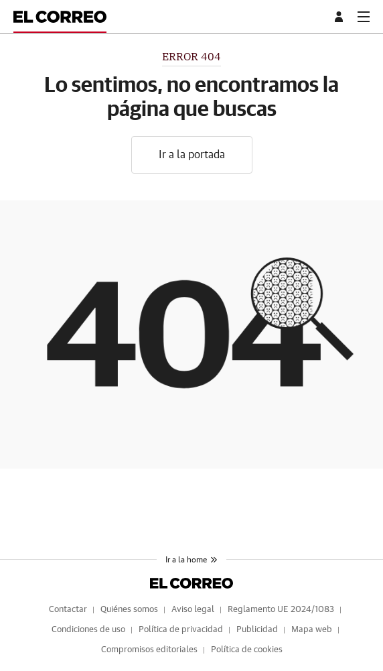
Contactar (68, 609)
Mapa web (311, 629)
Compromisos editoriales (149, 650)
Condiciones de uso (88, 629)
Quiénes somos (129, 609)
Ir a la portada (192, 154)
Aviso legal (192, 609)
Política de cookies (247, 650)
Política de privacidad (181, 629)
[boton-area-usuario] (341, 16)
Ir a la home (191, 560)
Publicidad (257, 629)
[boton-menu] (364, 16)
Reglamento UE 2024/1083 (281, 609)
